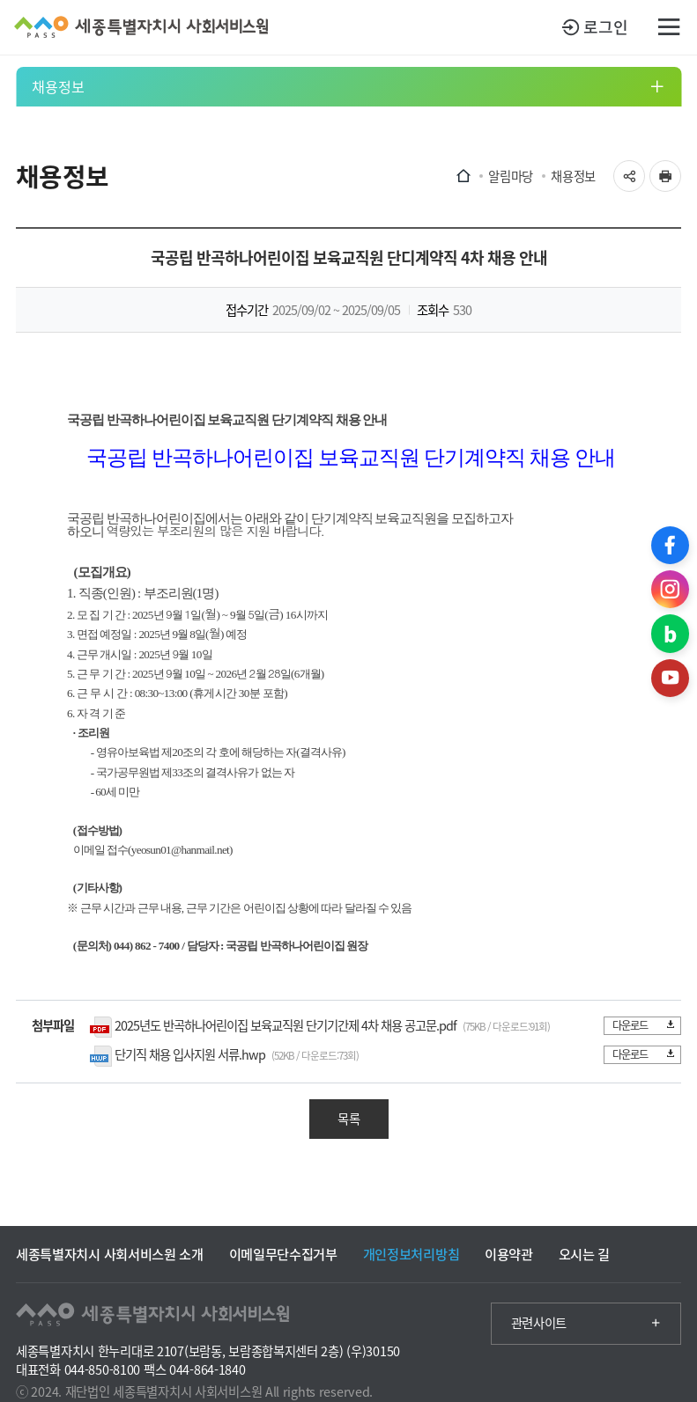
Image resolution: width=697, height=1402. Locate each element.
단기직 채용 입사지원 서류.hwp (190, 1054)
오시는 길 (584, 1254)
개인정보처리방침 (411, 1254)
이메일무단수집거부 (283, 1254)
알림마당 (510, 176)
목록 (348, 1118)
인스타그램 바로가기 (670, 589)
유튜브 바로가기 (670, 678)
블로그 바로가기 (670, 633)
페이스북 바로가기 (670, 545)
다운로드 (643, 1025)
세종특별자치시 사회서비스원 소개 (110, 1254)
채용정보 (58, 86)
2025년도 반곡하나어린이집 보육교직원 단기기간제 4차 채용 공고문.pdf (285, 1025)
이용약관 (509, 1254)
